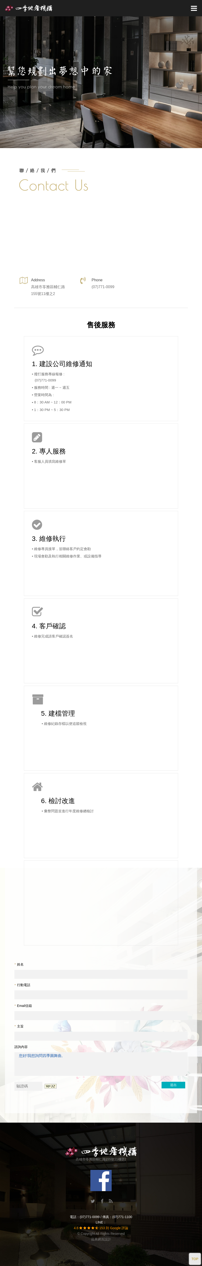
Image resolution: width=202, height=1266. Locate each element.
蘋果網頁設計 (101, 1239)
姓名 (18, 964)
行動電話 (22, 985)
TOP (195, 1259)
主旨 (18, 1026)
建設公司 (52, 364)
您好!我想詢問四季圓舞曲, (100, 1064)
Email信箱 (23, 1006)
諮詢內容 (21, 1047)
